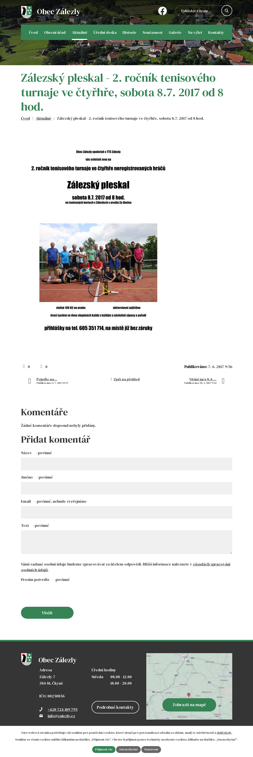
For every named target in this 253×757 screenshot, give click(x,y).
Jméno (37, 477)
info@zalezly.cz (61, 716)
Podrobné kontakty (115, 707)
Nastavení (151, 749)
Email (53, 501)
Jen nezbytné (128, 749)
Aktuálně (43, 118)
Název (36, 452)
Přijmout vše (103, 749)
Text (35, 525)
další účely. (224, 732)
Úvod (25, 118)
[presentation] (53, 596)
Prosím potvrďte (45, 579)
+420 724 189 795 (62, 709)
